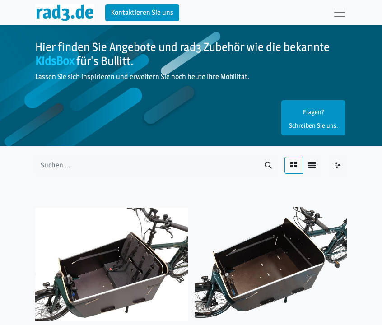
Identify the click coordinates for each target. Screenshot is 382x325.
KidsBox (54, 61)
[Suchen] (268, 165)
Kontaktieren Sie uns (142, 12)
